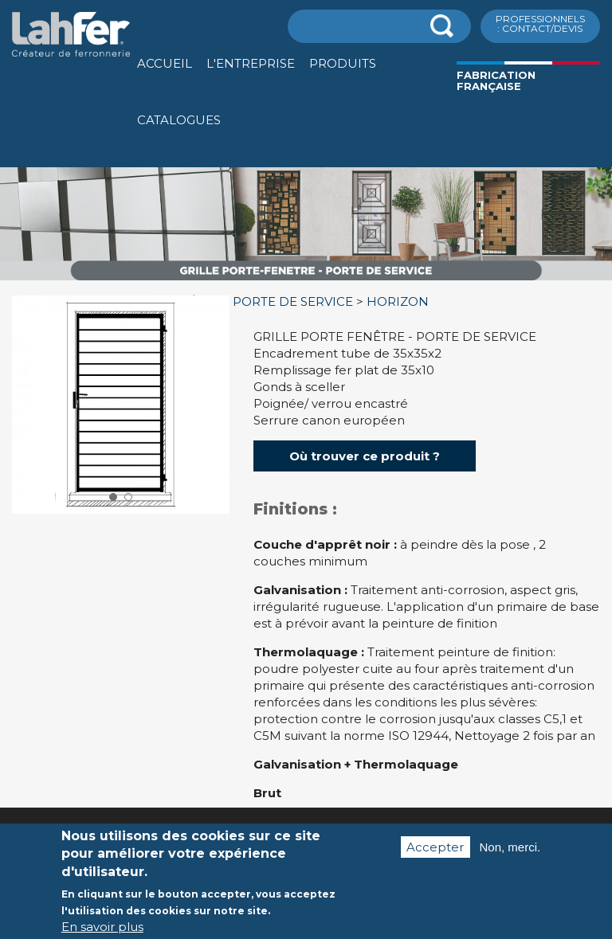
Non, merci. (510, 860)
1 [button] (113, 497)
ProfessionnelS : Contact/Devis (540, 23)
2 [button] (128, 497)
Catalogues (179, 119)
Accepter (435, 859)
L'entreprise (250, 63)
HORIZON (398, 301)
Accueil (164, 63)
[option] (306, 280)
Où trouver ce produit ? (364, 456)
